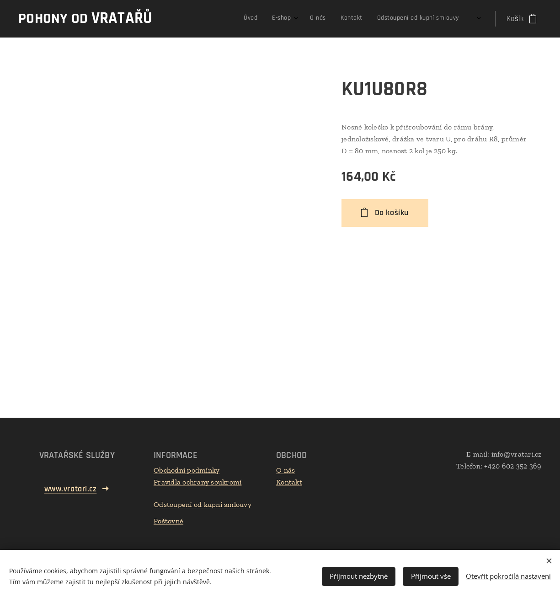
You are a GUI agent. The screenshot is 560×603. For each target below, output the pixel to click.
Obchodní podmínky (186, 470)
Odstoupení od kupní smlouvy (202, 504)
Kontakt (289, 482)
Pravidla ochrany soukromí (197, 482)
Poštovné (168, 521)
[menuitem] (397, 18)
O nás (285, 470)
